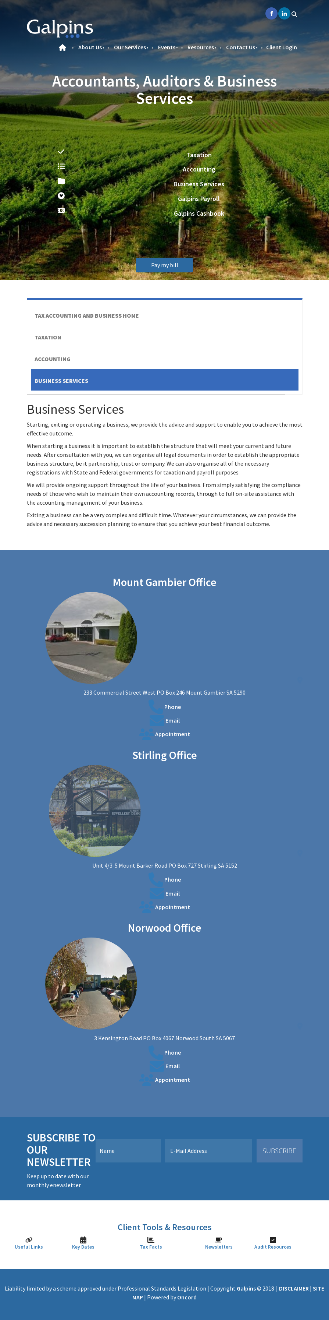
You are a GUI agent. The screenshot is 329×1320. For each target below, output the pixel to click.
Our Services (130, 47)
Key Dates (83, 1247)
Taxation (199, 155)
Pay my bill (164, 262)
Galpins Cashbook (199, 213)
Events (166, 47)
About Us (90, 47)
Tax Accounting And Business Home (87, 315)
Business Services (199, 184)
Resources (200, 47)
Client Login (281, 47)
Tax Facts (151, 1247)
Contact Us (240, 47)
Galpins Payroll (199, 198)
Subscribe (279, 1150)
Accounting (199, 169)
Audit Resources (273, 1247)
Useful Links (29, 1247)
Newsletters (219, 1247)
